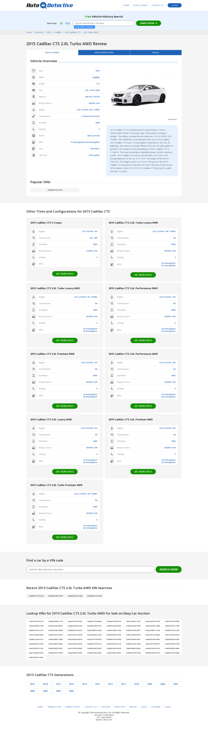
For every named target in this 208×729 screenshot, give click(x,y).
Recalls (156, 53)
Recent (133, 708)
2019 (32, 685)
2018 (45, 685)
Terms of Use (54, 708)
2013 (97, 685)
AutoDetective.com (49, 5)
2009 (149, 685)
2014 (84, 685)
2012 (110, 685)
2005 (45, 692)
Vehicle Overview (52, 53)
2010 (136, 685)
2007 (175, 685)
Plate (68, 23)
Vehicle (104, 53)
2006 (32, 692)
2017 (58, 685)
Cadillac (96, 78)
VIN (61, 23)
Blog (144, 708)
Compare (155, 708)
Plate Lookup (140, 5)
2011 (123, 685)
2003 (71, 692)
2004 (58, 692)
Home (126, 5)
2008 (162, 685)
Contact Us (158, 5)
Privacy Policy (72, 708)
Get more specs (65, 275)
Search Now (147, 23)
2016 (71, 685)
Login (175, 5)
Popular (105, 708)
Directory (119, 708)
